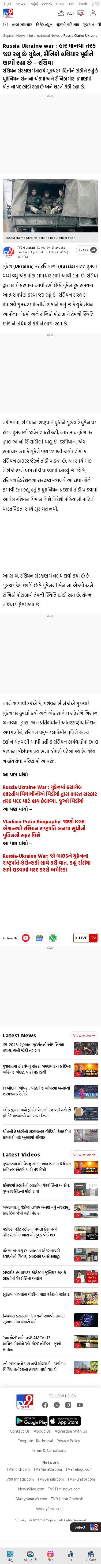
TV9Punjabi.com (81, 1479)
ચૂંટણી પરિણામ (67, 25)
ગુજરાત (88, 25)
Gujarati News (14, 35)
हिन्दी (7, 3)
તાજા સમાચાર (22, 25)
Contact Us (20, 1431)
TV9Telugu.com (78, 1469)
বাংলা (71, 3)
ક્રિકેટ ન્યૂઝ (44, 25)
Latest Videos (21, 1154)
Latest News (19, 1035)
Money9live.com (49, 1509)
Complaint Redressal (35, 1441)
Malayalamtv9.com (31, 1499)
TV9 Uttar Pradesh (67, 1499)
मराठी (60, 3)
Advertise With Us (71, 1431)
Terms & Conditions (48, 1450)
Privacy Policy (68, 1441)
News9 (21, 3)
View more (84, 1035)
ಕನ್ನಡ (34, 3)
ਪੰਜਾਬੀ (83, 3)
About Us (42, 1431)
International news (44, 35)
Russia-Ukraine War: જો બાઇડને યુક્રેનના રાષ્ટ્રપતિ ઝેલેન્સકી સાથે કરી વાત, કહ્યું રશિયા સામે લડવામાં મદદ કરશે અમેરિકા (47, 862)
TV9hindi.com (18, 1469)
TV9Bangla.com (50, 1479)
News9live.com (31, 1489)
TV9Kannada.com (19, 1479)
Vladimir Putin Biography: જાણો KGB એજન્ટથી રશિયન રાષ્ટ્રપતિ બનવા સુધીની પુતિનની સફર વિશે (44, 828)
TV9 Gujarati (26, 247)
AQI (70, 13)
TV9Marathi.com (47, 1469)
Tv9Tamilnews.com (64, 1489)
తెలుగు (47, 3)
